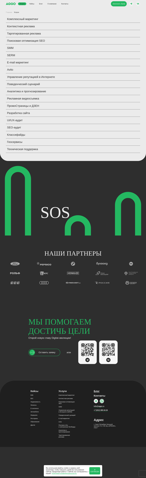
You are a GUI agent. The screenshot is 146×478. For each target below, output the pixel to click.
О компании (51, 4)
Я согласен (94, 471)
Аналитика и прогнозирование (64, 462)
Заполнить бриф (119, 4)
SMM (60, 438)
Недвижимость (35, 433)
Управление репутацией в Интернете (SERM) (67, 442)
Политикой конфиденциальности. (64, 473)
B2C (32, 429)
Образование (35, 453)
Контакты (64, 4)
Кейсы (32, 4)
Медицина (34, 446)
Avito (60, 453)
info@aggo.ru (99, 437)
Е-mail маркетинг (64, 449)
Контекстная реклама (66, 429)
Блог (41, 4)
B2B (32, 426)
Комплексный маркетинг (67, 426)
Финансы (34, 436)
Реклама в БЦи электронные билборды (67, 457)
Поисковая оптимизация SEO (67, 433)
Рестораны (34, 449)
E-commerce (35, 439)
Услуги (22, 4)
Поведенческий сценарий (67, 446)
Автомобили (35, 443)
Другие (33, 456)
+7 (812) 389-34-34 (101, 441)
